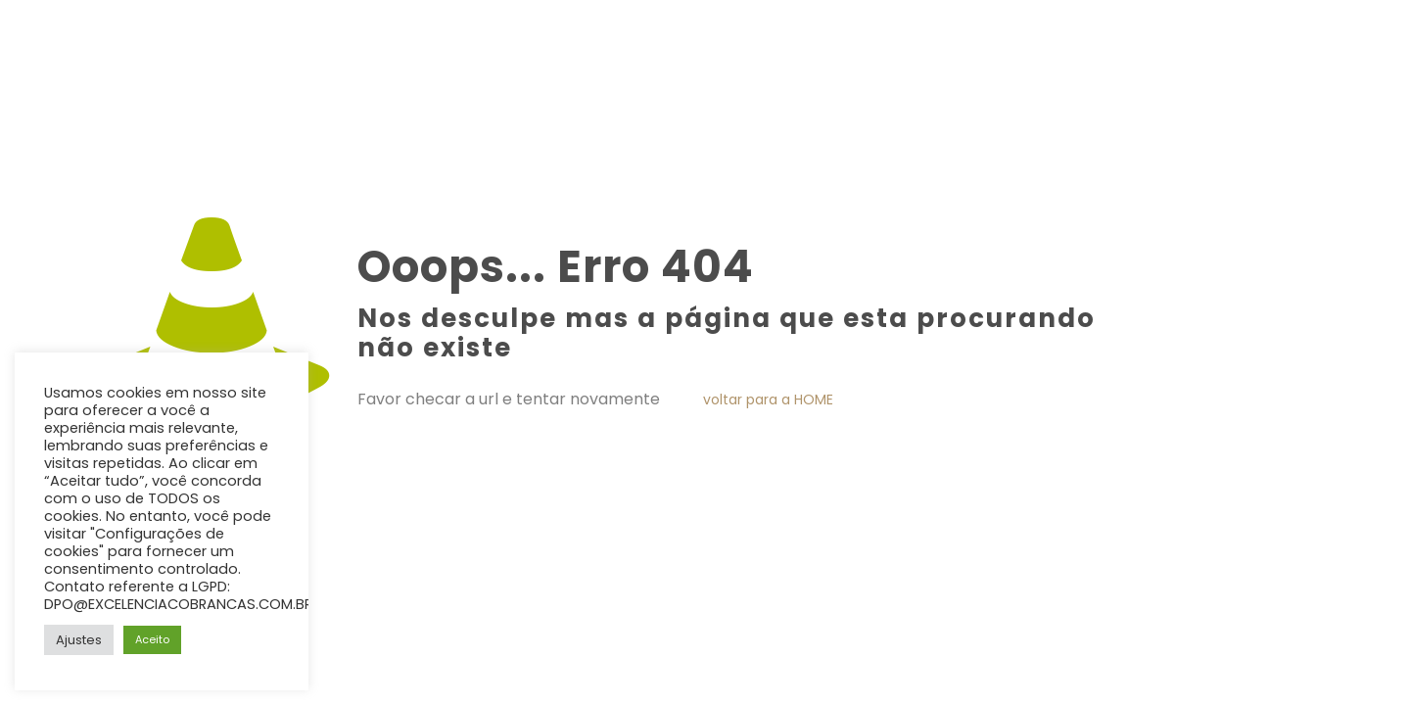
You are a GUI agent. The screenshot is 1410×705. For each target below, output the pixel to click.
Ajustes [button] (79, 640)
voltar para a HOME (768, 399)
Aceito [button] (152, 639)
